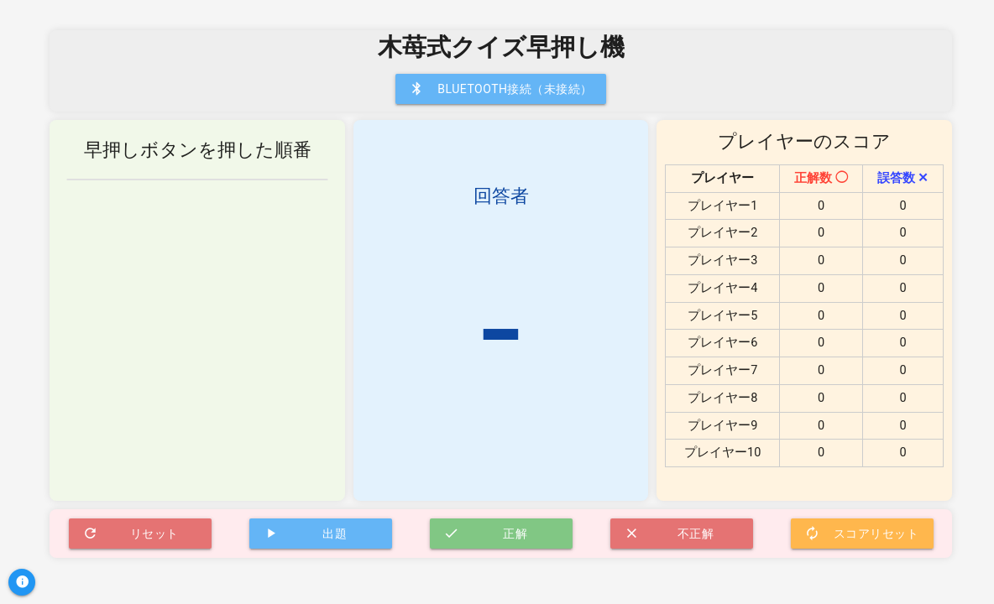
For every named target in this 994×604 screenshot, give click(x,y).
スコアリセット (861, 533)
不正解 (669, 533)
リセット (130, 533)
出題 (305, 533)
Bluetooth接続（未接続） (501, 89)
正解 (485, 533)
